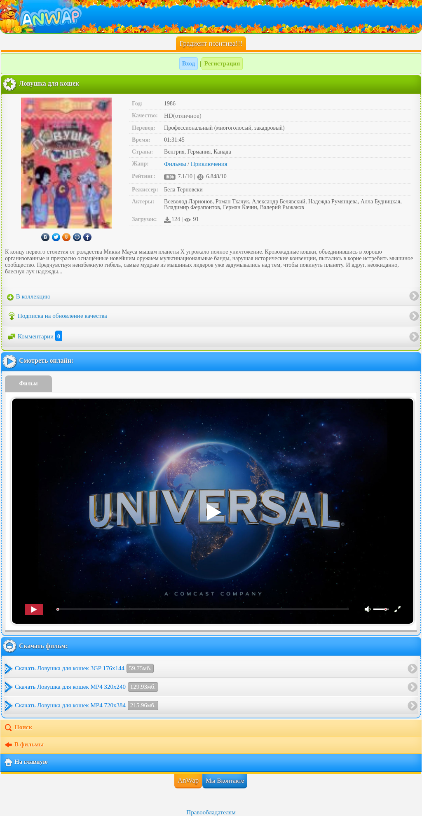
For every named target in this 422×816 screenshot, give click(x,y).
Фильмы (175, 164)
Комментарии (34, 336)
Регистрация (222, 63)
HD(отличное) (183, 115)
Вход (188, 63)
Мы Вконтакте (225, 780)
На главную (26, 762)
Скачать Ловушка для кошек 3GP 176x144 (84, 668)
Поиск (18, 728)
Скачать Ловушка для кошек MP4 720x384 (86, 705)
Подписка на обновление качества (57, 316)
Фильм (28, 383)
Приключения (209, 164)
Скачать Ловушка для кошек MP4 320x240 (86, 687)
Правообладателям (210, 812)
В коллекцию (29, 297)
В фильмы (24, 745)
